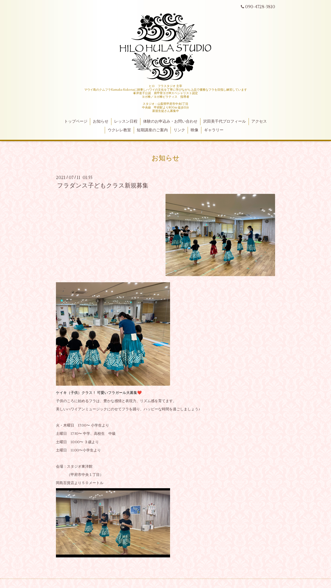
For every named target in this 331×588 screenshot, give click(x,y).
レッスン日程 (125, 121)
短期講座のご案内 (152, 130)
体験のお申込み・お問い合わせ (170, 121)
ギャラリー (213, 130)
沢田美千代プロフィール (224, 121)
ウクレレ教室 (119, 130)
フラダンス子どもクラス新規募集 (102, 186)
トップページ (75, 121)
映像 (194, 130)
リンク (179, 130)
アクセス (259, 121)
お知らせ (100, 121)
